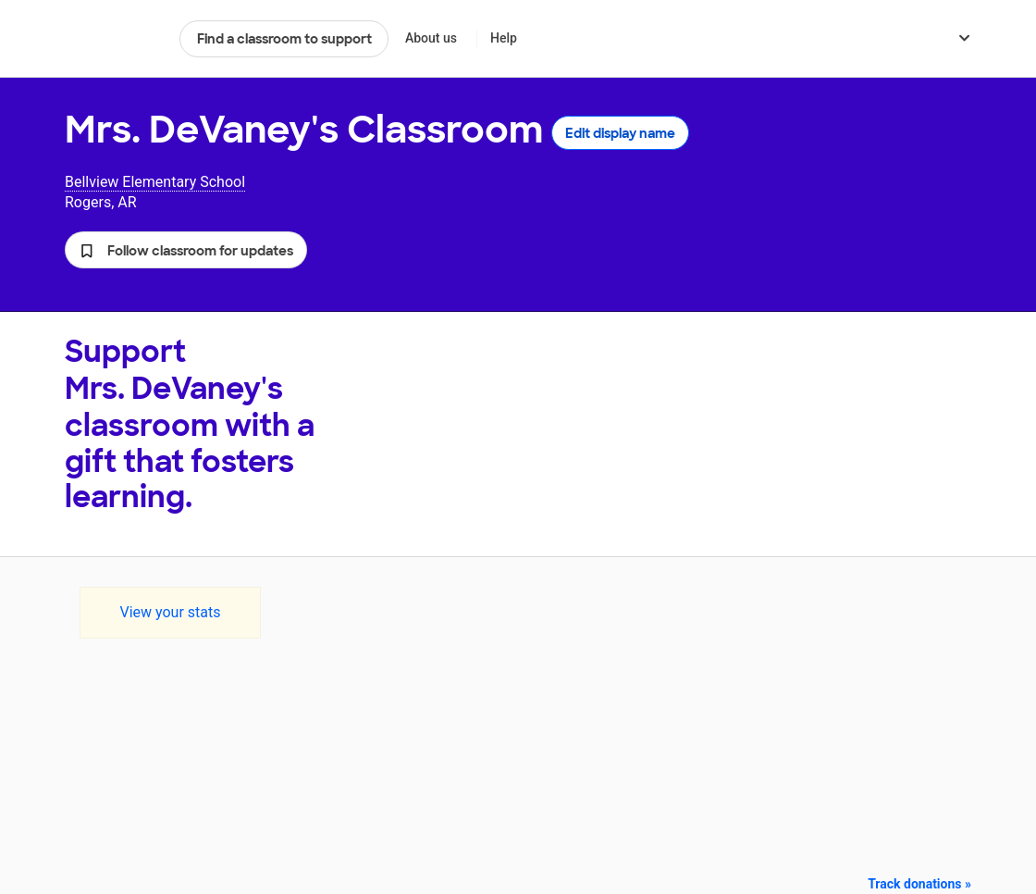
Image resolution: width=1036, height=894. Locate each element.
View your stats (169, 612)
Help (503, 38)
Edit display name (620, 133)
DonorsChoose (114, 39)
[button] (186, 249)
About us (431, 38)
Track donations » (919, 883)
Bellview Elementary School (155, 182)
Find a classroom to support (284, 39)
